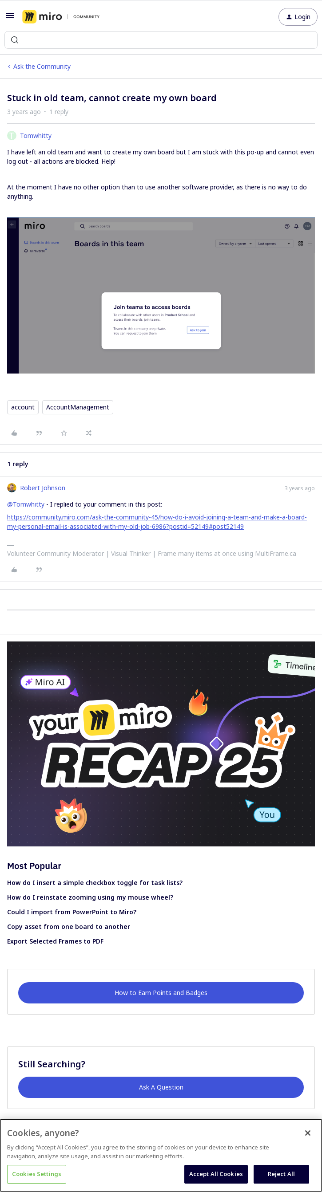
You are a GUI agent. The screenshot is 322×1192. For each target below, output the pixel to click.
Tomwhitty (36, 135)
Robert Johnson (42, 488)
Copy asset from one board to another (68, 926)
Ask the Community (42, 66)
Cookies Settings (36, 1174)
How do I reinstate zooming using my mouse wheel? (90, 897)
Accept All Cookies (216, 1174)
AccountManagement (77, 407)
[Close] (308, 1133)
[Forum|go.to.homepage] (60, 17)
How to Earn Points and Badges (161, 992)
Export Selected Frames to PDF (55, 941)
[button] (9, 18)
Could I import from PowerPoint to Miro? (71, 912)
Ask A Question (161, 1087)
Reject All (281, 1174)
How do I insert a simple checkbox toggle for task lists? (95, 882)
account (23, 407)
